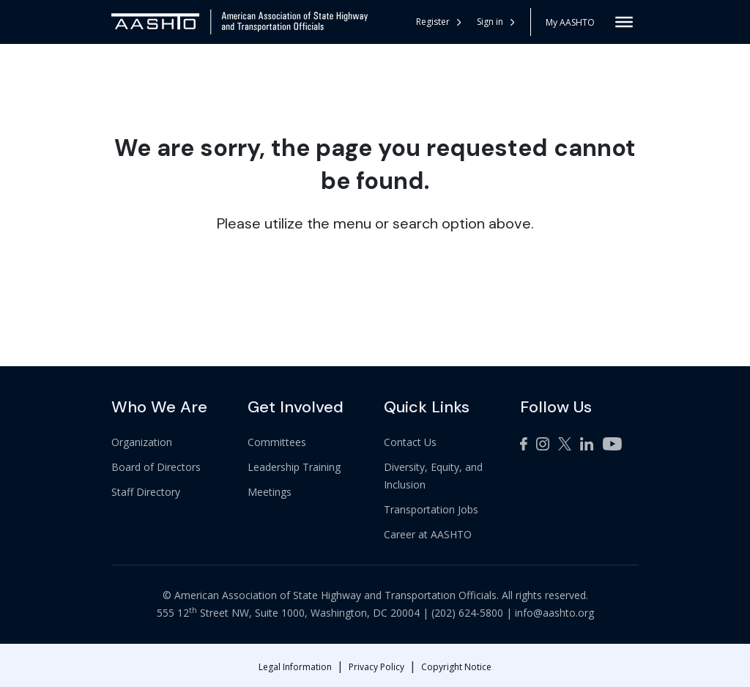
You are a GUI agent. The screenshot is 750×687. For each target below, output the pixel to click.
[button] (496, 22)
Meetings (270, 492)
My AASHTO (570, 22)
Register (438, 21)
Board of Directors (156, 467)
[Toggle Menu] (624, 22)
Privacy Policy (376, 667)
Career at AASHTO (428, 534)
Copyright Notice (456, 667)
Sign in (495, 21)
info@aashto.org (554, 613)
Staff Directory (145, 492)
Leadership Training (294, 467)
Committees (277, 442)
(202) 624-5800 (467, 613)
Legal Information (295, 667)
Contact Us (410, 442)
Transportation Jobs (431, 509)
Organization (141, 442)
